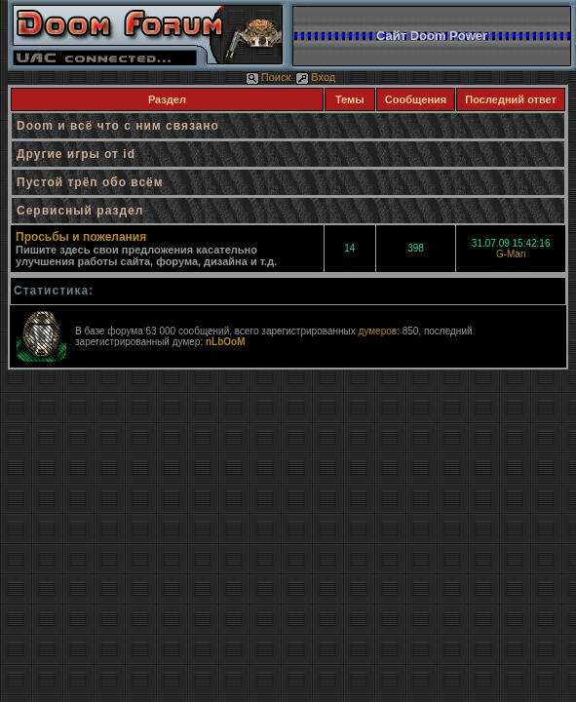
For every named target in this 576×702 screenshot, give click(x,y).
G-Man (511, 254)
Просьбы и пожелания (81, 237)
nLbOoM (226, 341)
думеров (377, 331)
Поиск (268, 77)
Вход (315, 77)
